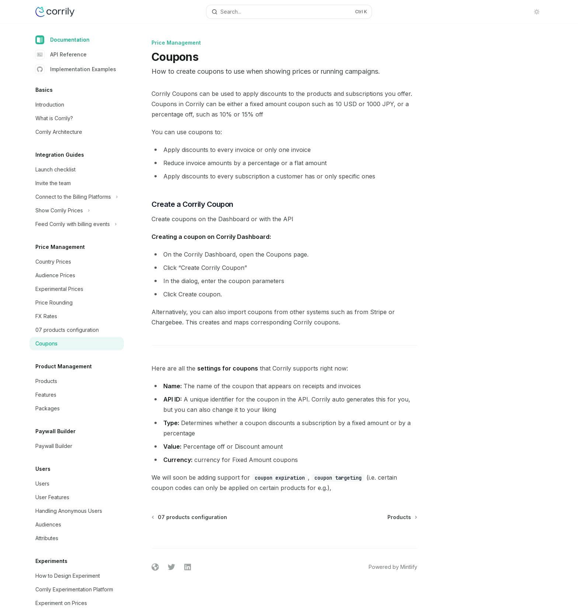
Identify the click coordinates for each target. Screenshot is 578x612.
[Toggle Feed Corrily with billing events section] (76, 224)
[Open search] (289, 11)
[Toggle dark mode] (537, 12)
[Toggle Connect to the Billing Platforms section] (76, 197)
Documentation (62, 39)
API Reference (61, 54)
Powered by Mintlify (393, 567)
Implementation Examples (75, 69)
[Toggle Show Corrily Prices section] (76, 210)
